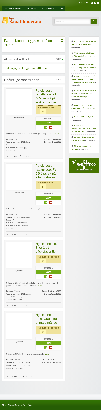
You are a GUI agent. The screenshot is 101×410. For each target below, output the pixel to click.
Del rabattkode (13, 9)
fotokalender (11, 223)
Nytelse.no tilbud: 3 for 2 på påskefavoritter (48, 247)
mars (28, 294)
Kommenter (26, 156)
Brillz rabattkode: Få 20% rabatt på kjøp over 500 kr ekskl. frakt (84, 68)
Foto (16, 139)
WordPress (27, 405)
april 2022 (21, 142)
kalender (24, 226)
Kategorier (48, 9)
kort (14, 151)
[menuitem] (13, 8)
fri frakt (9, 365)
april (15, 142)
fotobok (9, 220)
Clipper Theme (8, 405)
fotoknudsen (11, 145)
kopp (24, 148)
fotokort (18, 148)
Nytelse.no (19, 271)
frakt (28, 362)
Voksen (17, 291)
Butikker (31, 9)
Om (61, 9)
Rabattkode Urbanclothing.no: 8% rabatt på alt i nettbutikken (83, 129)
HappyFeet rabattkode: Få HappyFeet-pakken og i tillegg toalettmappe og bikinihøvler (83, 79)
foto (27, 142)
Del (14, 156)
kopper (9, 151)
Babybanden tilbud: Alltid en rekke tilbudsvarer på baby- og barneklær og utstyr (83, 94)
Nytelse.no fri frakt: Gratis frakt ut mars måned (47, 318)
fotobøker (17, 220)
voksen (9, 300)
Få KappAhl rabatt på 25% (84, 117)
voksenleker (17, 300)
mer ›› (56, 134)
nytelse (18, 297)
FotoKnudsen (19, 117)
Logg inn (83, 3)
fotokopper (10, 148)
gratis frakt (17, 365)
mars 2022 (10, 297)
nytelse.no (26, 297)
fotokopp (20, 145)
